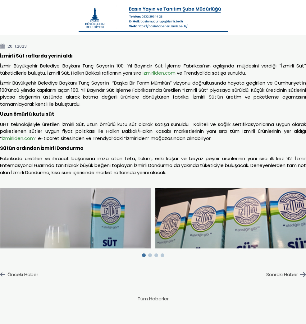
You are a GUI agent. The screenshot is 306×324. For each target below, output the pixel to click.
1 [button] (144, 254)
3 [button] (156, 254)
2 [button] (150, 254)
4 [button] (162, 254)
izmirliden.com (159, 73)
